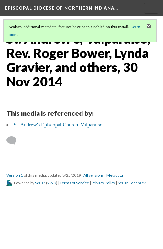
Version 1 (14, 175)
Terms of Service (74, 182)
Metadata (114, 175)
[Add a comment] (14, 140)
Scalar (40, 182)
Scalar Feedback (132, 182)
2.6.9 (51, 182)
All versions (93, 175)
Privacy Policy (103, 182)
